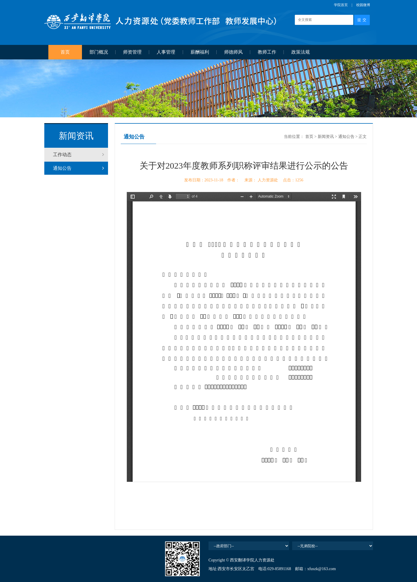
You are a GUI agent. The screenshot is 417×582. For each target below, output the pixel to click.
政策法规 (300, 52)
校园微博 (363, 5)
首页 (65, 52)
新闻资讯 (326, 136)
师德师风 (233, 52)
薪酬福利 (200, 52)
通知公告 (62, 168)
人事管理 (166, 52)
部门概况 (98, 52)
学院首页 (341, 5)
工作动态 (62, 154)
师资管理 (132, 52)
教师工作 (267, 52)
